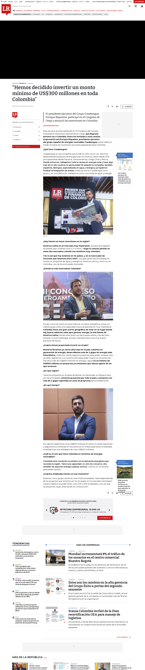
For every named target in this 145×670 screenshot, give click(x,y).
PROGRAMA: (19, 83)
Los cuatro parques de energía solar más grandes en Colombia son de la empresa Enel (124, 178)
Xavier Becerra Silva (51, 125)
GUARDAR (126, 106)
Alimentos (49, 14)
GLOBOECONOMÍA (52, 10)
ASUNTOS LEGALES (88, 10)
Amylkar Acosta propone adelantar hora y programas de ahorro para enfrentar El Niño (27, 608)
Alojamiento (59, 14)
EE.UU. (17, 617)
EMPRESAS (37, 10)
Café (105, 14)
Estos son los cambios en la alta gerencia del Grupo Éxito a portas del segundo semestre (97, 586)
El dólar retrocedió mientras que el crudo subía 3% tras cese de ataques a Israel (27, 582)
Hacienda (18, 550)
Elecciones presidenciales (73, 14)
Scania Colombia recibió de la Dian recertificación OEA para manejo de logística (94, 614)
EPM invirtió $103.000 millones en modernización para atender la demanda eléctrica (124, 486)
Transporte (116, 664)
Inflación (37, 14)
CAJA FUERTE (101, 10)
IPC (43, 14)
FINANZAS (19, 10)
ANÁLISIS (76, 10)
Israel (17, 590)
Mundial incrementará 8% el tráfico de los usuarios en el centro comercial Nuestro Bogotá (96, 557)
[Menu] (14, 10)
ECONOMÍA (28, 10)
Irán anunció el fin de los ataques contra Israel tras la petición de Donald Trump (27, 621)
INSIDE (120, 10)
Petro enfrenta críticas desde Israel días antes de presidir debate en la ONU (27, 595)
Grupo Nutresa (97, 14)
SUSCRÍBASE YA (105, 518)
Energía (18, 603)
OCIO (43, 10)
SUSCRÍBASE (139, 1)
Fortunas (87, 14)
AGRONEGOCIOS (66, 10)
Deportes (74, 664)
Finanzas (18, 578)
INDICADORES (112, 10)
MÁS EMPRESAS (122, 637)
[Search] (129, 6)
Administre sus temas (21, 146)
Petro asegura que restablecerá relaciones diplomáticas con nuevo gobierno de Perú (25, 569)
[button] (46, 510)
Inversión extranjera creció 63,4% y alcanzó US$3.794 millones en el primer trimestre (26, 555)
